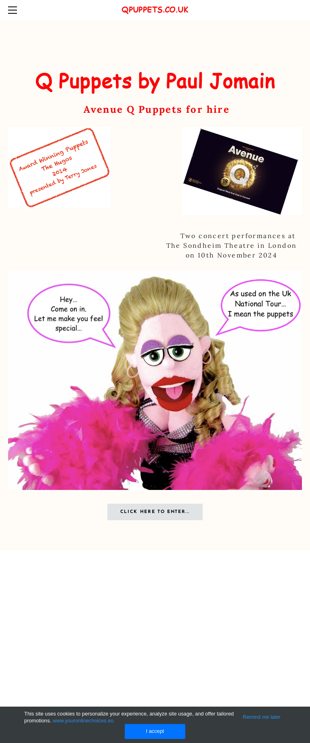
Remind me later (262, 717)
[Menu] (14, 10)
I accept (155, 731)
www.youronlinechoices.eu (83, 721)
